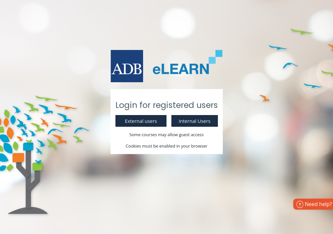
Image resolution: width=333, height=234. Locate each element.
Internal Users (194, 121)
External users (141, 121)
